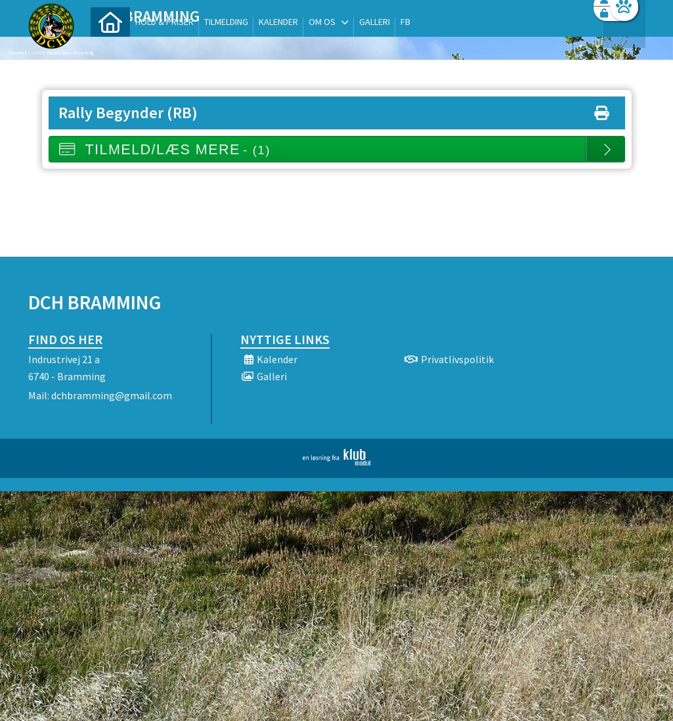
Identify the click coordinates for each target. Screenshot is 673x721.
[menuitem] (110, 44)
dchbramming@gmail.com (111, 395)
